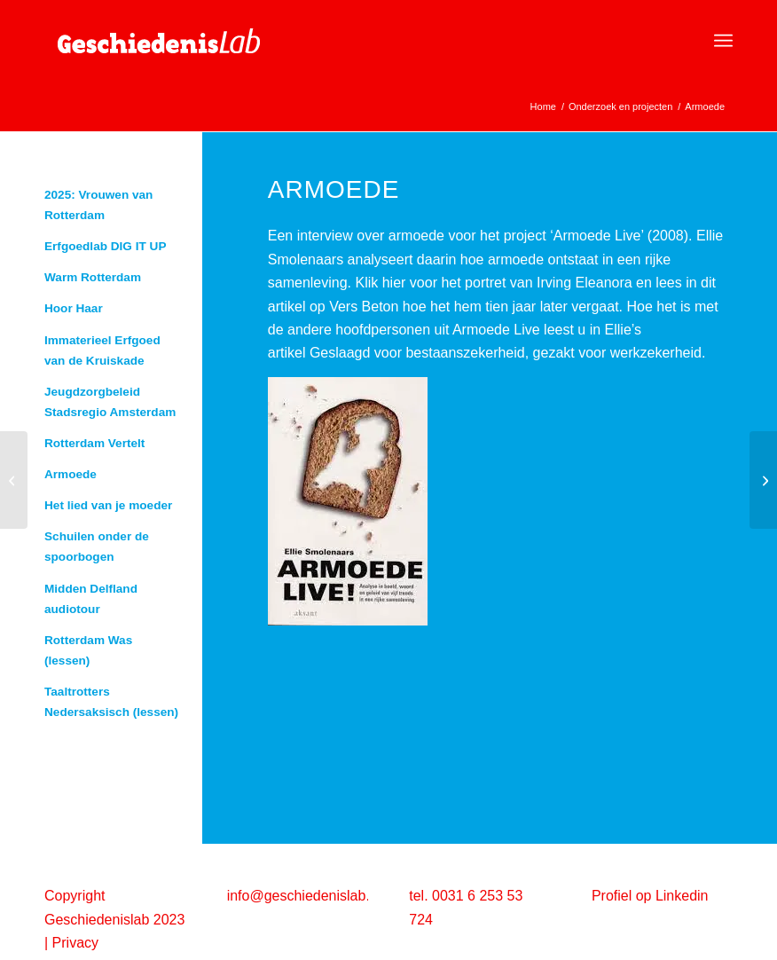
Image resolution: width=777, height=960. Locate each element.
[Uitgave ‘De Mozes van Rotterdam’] (763, 480)
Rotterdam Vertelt (94, 443)
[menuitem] (723, 41)
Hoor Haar (73, 308)
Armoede (70, 474)
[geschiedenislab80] (177, 41)
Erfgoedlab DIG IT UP (105, 246)
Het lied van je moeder (108, 505)
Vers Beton (363, 306)
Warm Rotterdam (92, 277)
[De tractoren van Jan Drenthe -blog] (13, 480)
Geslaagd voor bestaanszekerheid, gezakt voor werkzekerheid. (507, 352)
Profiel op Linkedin (650, 895)
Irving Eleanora (584, 282)
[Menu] (723, 41)
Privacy (75, 942)
